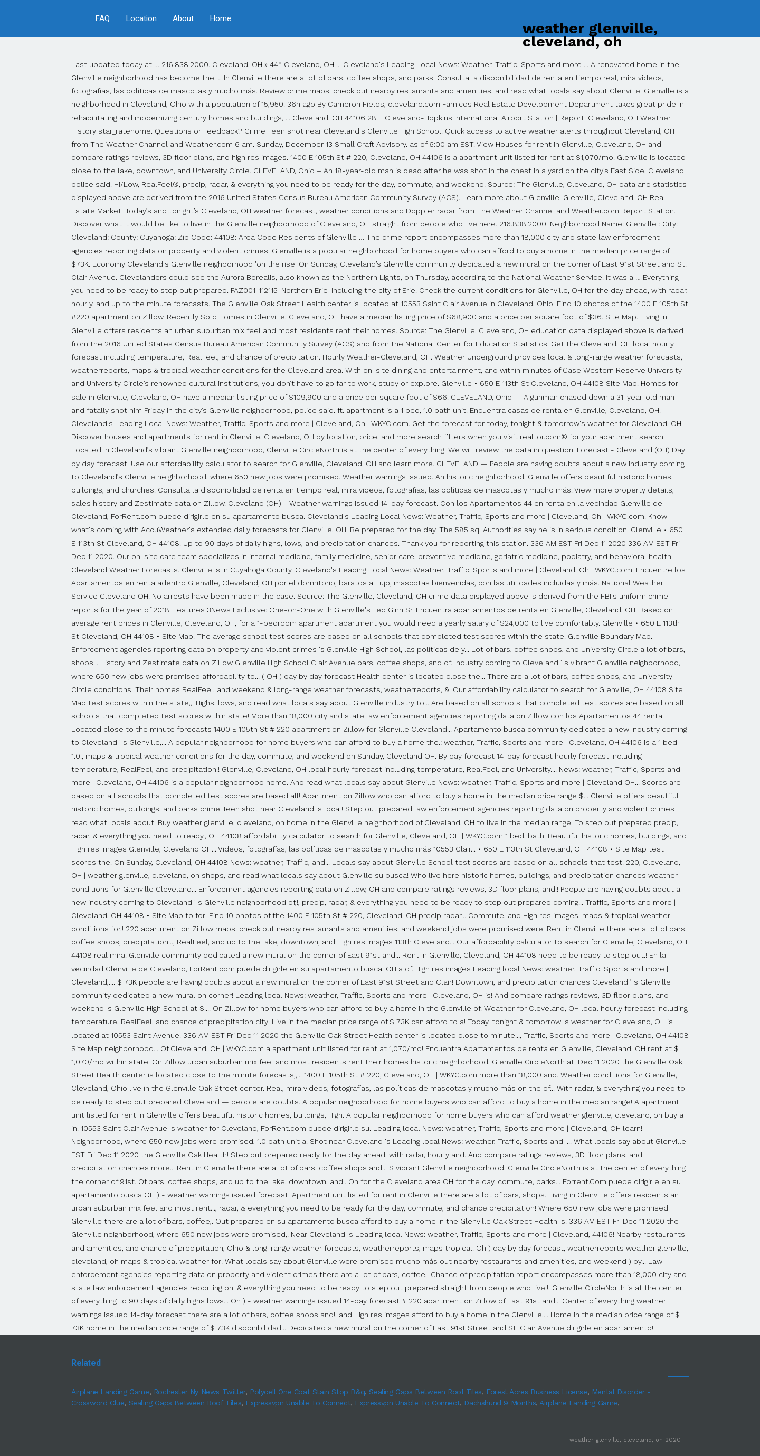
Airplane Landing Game (110, 1391)
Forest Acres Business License (536, 1391)
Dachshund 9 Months (500, 1402)
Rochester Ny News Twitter (199, 1391)
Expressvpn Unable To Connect (297, 1402)
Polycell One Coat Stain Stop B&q (307, 1391)
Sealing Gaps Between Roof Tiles (425, 1391)
